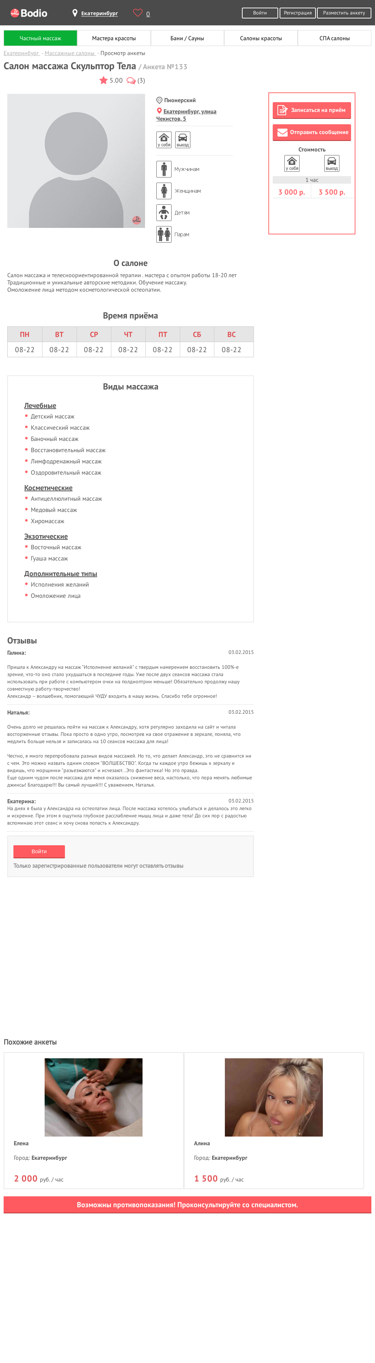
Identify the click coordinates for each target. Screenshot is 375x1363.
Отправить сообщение (313, 132)
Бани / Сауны (187, 38)
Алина (202, 1143)
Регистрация (298, 12)
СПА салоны (335, 38)
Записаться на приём (311, 110)
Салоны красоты (261, 38)
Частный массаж (40, 38)
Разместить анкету (344, 12)
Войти (260, 12)
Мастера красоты (114, 38)
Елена (21, 1143)
